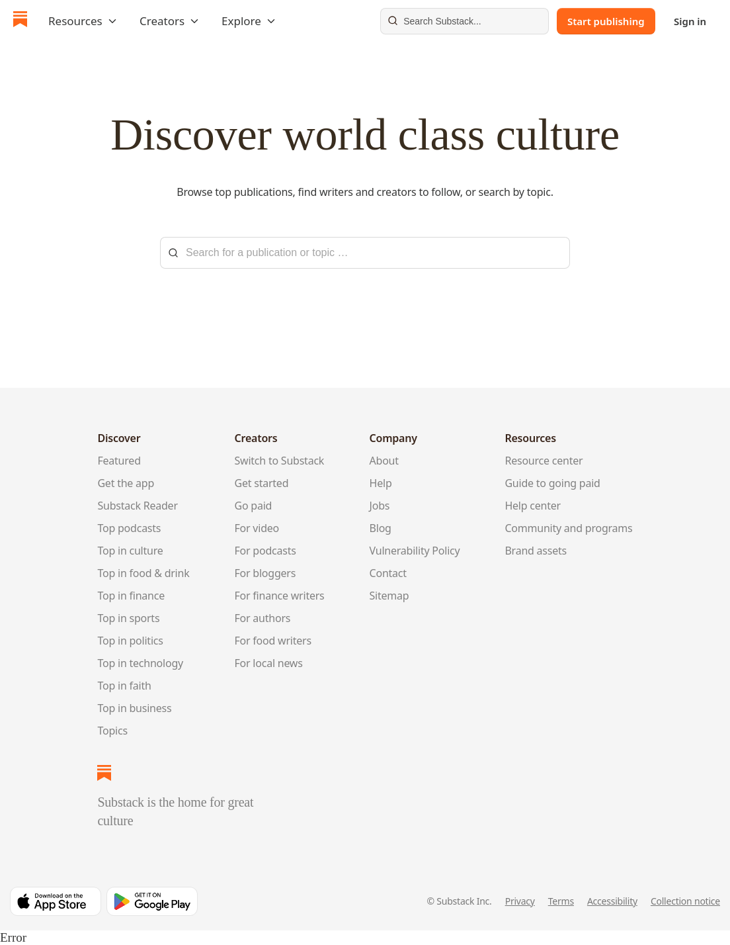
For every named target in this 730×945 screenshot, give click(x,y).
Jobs (380, 505)
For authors (263, 618)
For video (257, 528)
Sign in (690, 21)
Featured (118, 460)
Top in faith (124, 685)
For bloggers (265, 573)
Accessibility (612, 901)
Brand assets (536, 550)
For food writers (273, 640)
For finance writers (280, 595)
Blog (380, 528)
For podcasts (265, 550)
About (384, 460)
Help (381, 483)
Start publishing (606, 21)
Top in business (134, 708)
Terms (561, 901)
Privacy (520, 901)
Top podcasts (129, 528)
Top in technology (140, 663)
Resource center (544, 460)
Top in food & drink (143, 573)
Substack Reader (137, 505)
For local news (269, 663)
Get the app (125, 483)
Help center (533, 505)
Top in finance (131, 595)
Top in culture (130, 550)
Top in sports (128, 618)
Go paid (253, 505)
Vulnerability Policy (415, 550)
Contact (388, 573)
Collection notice (685, 901)
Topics (112, 730)
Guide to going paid (552, 483)
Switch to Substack (280, 460)
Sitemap (389, 595)
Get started (262, 483)
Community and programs (568, 528)
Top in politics (130, 640)
